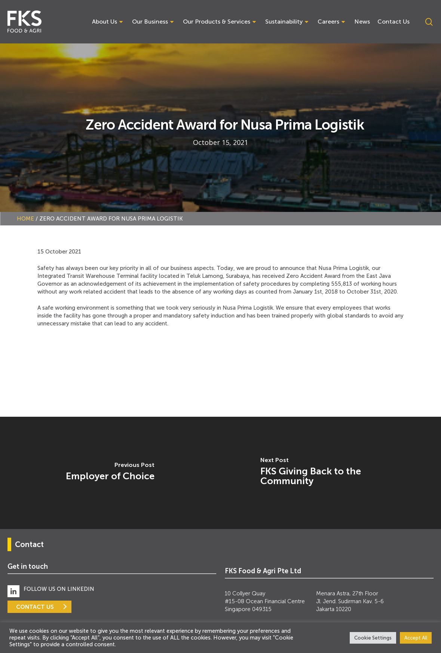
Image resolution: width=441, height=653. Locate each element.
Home (25, 218)
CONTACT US (35, 606)
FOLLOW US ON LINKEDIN (59, 589)
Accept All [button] (415, 638)
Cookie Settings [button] (373, 638)
